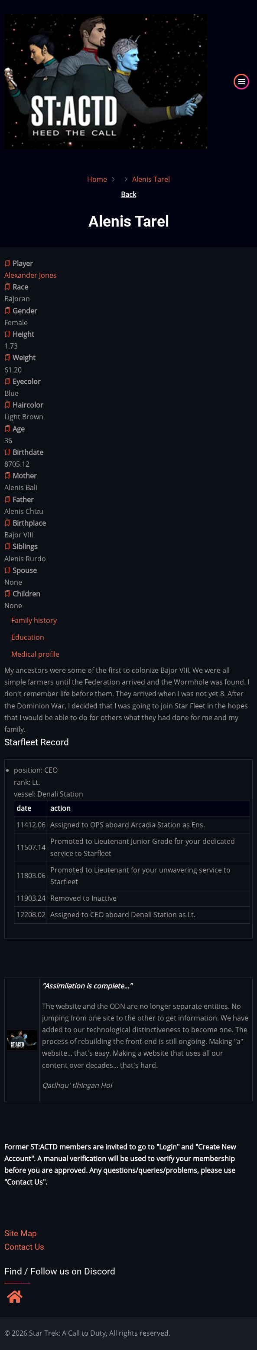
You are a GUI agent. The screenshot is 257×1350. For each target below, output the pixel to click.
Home (97, 179)
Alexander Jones (30, 275)
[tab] (34, 620)
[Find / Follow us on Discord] (15, 1297)
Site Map (20, 1233)
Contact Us (24, 1247)
